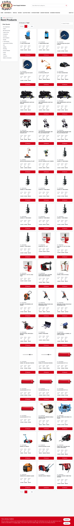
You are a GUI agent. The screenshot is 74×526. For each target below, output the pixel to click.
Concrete (5, 36)
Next (32, 26)
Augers (4, 28)
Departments (7, 12)
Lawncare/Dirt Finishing (8, 43)
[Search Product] (67, 23)
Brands (20, 12)
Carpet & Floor (6, 32)
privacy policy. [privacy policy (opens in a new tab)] (17, 522)
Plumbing (5, 48)
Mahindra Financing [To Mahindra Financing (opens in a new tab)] (55, 12)
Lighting (4, 46)
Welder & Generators (7, 57)
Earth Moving (6, 41)
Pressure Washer (6, 50)
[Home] (1, 18)
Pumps (4, 52)
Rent (4, 17)
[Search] (66, 5)
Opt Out (67, 523)
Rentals (15, 12)
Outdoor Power (35, 12)
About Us (71, 12)
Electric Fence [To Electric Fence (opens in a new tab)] (26, 12)
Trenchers (5, 56)
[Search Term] (49, 5)
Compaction (5, 34)
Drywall (4, 39)
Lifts (4, 45)
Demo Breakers (6, 37)
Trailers (4, 54)
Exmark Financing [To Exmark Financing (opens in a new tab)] (44, 12)
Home (2, 12)
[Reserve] (28, 55)
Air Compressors (6, 26)
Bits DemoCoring (6, 30)
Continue (67, 519)
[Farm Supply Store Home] (6, 5)
